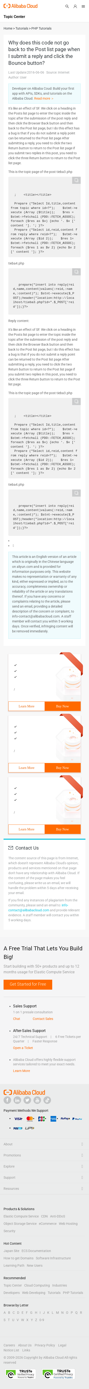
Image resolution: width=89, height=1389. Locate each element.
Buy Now (62, 706)
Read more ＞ (44, 98)
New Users (34, 1265)
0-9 (41, 1320)
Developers (12, 1293)
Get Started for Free (28, 984)
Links (26, 1350)
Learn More (26, 706)
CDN (44, 1216)
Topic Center (13, 1285)
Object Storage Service (20, 1224)
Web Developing (33, 1293)
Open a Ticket (23, 1048)
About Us (25, 1345)
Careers (9, 1345)
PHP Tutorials (73, 1293)
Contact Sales (43, 1019)
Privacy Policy (45, 1345)
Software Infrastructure (53, 1258)
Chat (16, 1019)
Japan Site (11, 1251)
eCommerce (47, 1224)
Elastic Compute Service (21, 1216)
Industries (59, 1285)
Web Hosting (68, 1224)
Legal (62, 1345)
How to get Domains (18, 1258)
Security (9, 1231)
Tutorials (54, 1293)
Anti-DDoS (57, 1216)
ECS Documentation (36, 1251)
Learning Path (14, 1265)
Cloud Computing (37, 1285)
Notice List (11, 1350)
